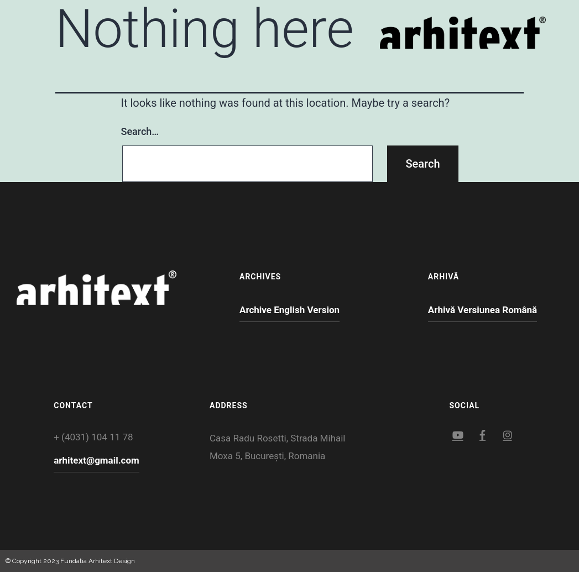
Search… (140, 131)
